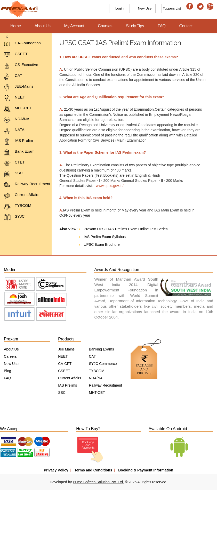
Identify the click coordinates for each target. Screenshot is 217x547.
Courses (105, 26)
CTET (14, 163)
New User (12, 364)
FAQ (162, 26)
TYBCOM (17, 206)
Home (15, 26)
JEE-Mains (19, 87)
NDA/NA (16, 120)
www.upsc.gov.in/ (107, 186)
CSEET (16, 55)
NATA (14, 130)
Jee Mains (66, 349)
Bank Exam (19, 152)
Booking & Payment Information (145, 470)
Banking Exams (101, 349)
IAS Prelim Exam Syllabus (99, 237)
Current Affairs (21, 195)
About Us (43, 26)
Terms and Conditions (93, 470)
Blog (7, 371)
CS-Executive (21, 65)
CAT (13, 76)
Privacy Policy (56, 470)
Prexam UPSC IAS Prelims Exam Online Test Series (120, 229)
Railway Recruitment (27, 185)
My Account (74, 26)
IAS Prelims (67, 385)
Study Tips (135, 26)
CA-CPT (64, 364)
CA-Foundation (22, 44)
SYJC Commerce (103, 364)
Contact (186, 26)
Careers (10, 356)
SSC (13, 174)
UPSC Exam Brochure (96, 244)
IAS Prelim (18, 141)
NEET (14, 98)
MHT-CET (18, 109)
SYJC (14, 217)
